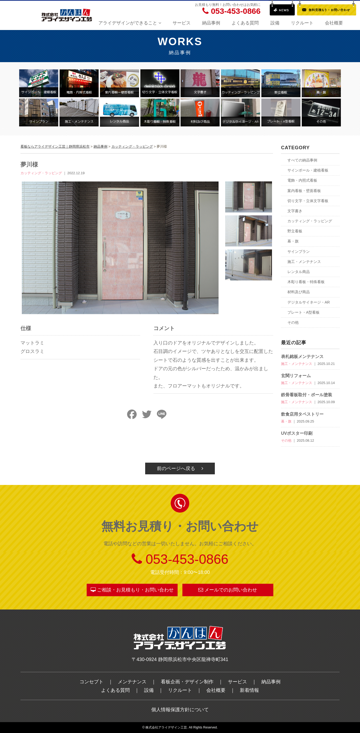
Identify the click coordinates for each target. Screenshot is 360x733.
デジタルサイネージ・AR (308, 302)
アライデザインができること (129, 22)
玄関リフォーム (296, 375)
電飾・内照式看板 (302, 180)
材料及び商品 (298, 292)
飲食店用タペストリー (302, 414)
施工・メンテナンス (304, 261)
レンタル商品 (298, 272)
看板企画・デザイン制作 (187, 681)
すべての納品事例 (302, 160)
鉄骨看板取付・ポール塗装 (306, 395)
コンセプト (91, 681)
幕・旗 (293, 241)
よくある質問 (245, 22)
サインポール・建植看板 (307, 170)
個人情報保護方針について (180, 709)
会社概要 (334, 22)
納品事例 (211, 22)
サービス (182, 22)
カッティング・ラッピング (309, 221)
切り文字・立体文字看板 (307, 201)
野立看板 (294, 231)
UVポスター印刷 (296, 433)
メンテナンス (132, 681)
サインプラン (298, 251)
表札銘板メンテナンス (302, 356)
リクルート (302, 22)
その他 (293, 322)
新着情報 (249, 690)
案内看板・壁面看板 (304, 191)
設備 (274, 22)
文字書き (294, 211)
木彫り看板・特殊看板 (306, 282)
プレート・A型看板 (303, 312)
